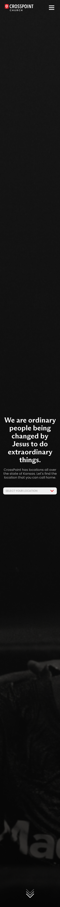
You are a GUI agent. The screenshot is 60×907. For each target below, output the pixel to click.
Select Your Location (30, 491)
